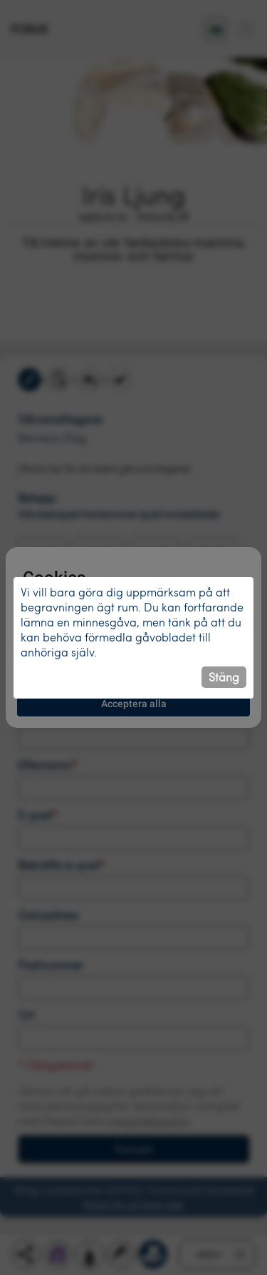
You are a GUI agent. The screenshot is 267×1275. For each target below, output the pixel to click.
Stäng (224, 676)
